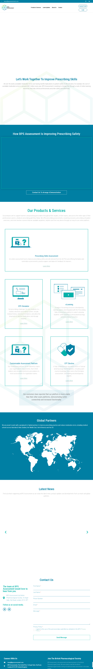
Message (36, 611)
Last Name (37, 592)
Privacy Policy (38, 627)
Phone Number (38, 598)
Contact (60, 7)
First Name (37, 586)
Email (35, 605)
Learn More (46, 266)
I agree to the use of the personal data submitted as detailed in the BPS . (61, 630)
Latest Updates (46, 7)
